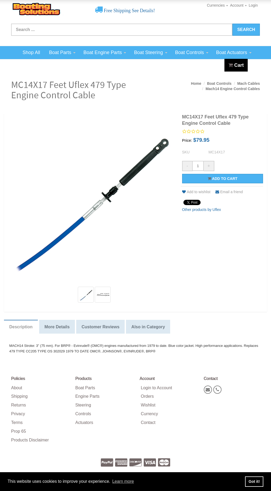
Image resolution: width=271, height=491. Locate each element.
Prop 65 (18, 431)
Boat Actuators (233, 52)
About (16, 388)
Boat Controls (191, 52)
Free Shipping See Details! (129, 10)
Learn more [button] (123, 481)
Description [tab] (21, 327)
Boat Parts (62, 52)
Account (236, 5)
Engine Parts (87, 396)
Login (253, 5)
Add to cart (223, 178)
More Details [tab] (57, 327)
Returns (18, 405)
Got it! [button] (254, 481)
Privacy (18, 414)
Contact (148, 422)
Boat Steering (150, 52)
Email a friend (229, 192)
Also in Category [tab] (148, 327)
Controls (83, 414)
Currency (149, 414)
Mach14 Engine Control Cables (233, 89)
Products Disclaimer (30, 440)
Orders (147, 396)
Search (246, 29)
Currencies (216, 5)
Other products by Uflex (201, 209)
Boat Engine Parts (104, 52)
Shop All (31, 52)
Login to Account (156, 388)
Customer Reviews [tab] (100, 327)
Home (196, 83)
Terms (17, 422)
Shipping (19, 396)
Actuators (84, 422)
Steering (83, 405)
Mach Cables (248, 83)
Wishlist (148, 405)
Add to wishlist (196, 192)
